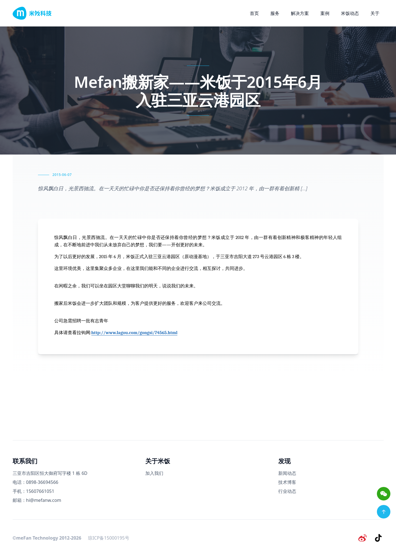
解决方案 (300, 13)
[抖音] (379, 537)
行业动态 (287, 491)
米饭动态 (350, 13)
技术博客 (287, 482)
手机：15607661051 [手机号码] (34, 491)
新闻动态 (287, 473)
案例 (324, 13)
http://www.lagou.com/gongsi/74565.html (134, 332)
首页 (254, 13)
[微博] (364, 537)
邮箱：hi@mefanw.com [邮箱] (37, 500)
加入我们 (154, 473)
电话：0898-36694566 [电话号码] (35, 482)
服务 (274, 13)
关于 (374, 13)
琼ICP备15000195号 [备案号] (108, 537)
